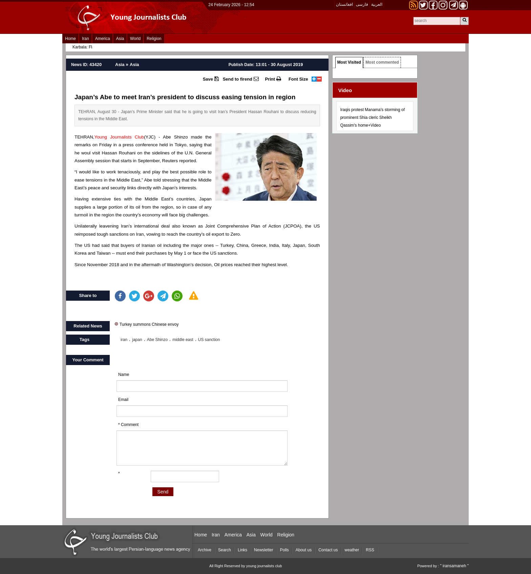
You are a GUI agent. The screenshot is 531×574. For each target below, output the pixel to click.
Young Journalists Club (119, 137)
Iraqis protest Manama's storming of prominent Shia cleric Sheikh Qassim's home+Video (372, 117)
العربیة (376, 4)
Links (242, 550)
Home (70, 38)
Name (123, 374)
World (135, 38)
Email (123, 399)
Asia (120, 38)
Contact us (328, 550)
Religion (154, 38)
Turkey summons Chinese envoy (146, 324)
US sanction (209, 339)
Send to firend (241, 79)
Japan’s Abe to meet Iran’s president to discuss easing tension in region (185, 97)
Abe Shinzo (157, 339)
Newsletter (263, 550)
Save (211, 79)
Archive (204, 550)
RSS (370, 550)
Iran (85, 38)
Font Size (298, 79)
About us (304, 550)
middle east (182, 339)
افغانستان (344, 4)
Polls (284, 550)
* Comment (128, 424)
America (102, 38)
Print (273, 79)
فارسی (362, 4)
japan (137, 339)
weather (352, 550)
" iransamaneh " (454, 566)
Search (224, 550)
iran (124, 339)
